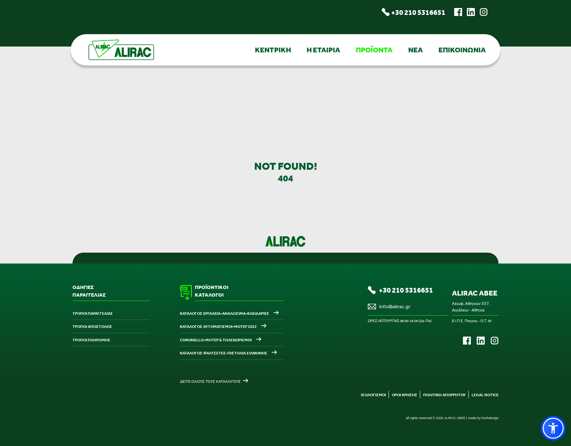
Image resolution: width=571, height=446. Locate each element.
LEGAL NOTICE (485, 394)
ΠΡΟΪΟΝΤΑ (374, 49)
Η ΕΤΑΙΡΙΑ (323, 49)
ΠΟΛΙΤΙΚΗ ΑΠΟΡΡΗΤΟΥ (444, 394)
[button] (553, 428)
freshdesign (490, 418)
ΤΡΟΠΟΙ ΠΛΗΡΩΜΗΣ (91, 339)
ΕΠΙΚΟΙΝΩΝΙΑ (462, 49)
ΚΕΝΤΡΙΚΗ (273, 49)
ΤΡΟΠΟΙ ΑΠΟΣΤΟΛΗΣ (92, 326)
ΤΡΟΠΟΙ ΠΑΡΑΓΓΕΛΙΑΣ (92, 313)
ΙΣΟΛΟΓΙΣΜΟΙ (373, 394)
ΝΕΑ (415, 49)
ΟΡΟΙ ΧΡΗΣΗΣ (404, 394)
